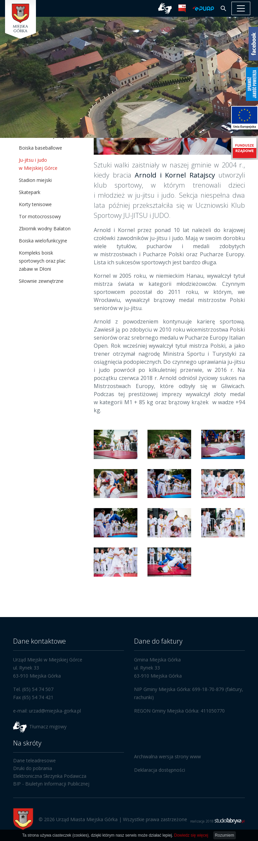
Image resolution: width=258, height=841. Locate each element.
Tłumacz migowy (48, 726)
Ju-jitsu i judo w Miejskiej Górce (38, 164)
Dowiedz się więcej (191, 835)
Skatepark (29, 192)
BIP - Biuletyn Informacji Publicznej (51, 783)
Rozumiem (224, 835)
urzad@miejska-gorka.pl (55, 711)
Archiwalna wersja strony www (167, 756)
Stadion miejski (35, 180)
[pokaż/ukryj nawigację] (240, 8)
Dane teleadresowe (34, 760)
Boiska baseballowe (40, 148)
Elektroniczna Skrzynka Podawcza (49, 776)
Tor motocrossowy (40, 216)
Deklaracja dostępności (159, 770)
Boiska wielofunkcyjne (43, 240)
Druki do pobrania (32, 768)
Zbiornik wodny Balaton (45, 228)
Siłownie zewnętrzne (41, 281)
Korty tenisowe (35, 204)
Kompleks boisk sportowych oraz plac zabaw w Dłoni (42, 261)
